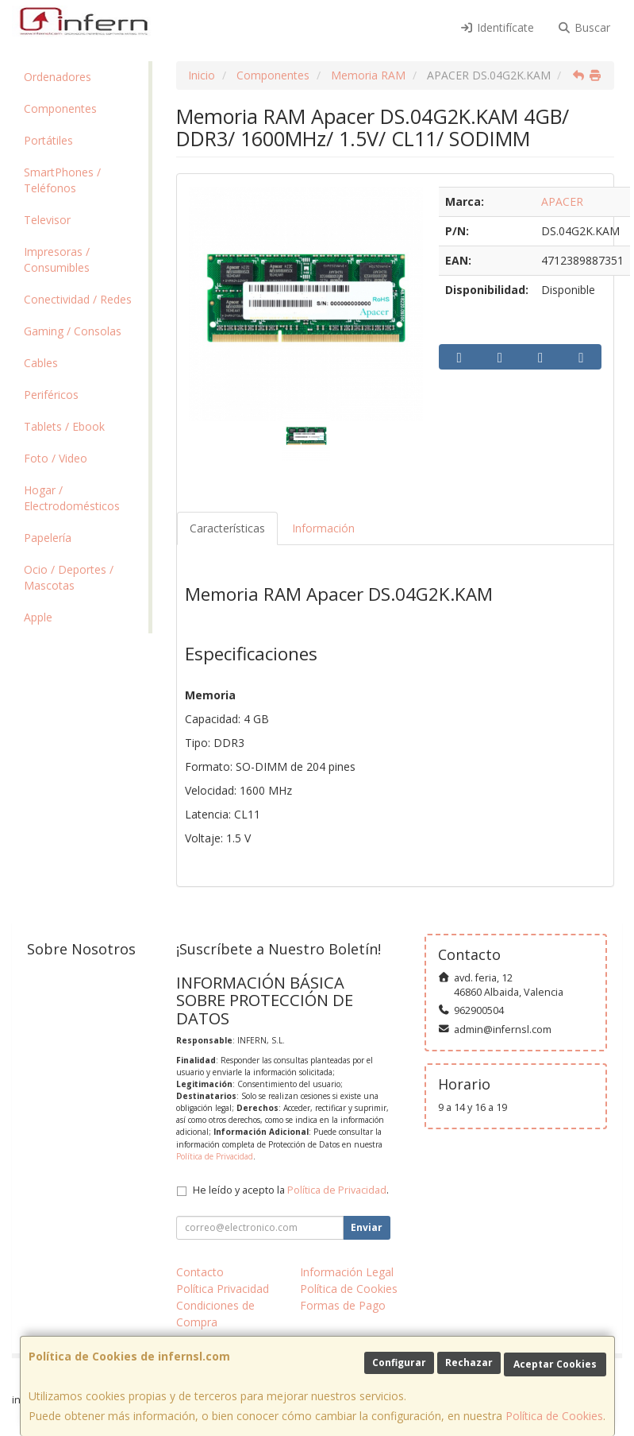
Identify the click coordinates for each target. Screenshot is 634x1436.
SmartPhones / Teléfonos (62, 180)
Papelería (47, 537)
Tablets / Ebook (64, 426)
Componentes (60, 108)
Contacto (200, 1271)
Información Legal (347, 1271)
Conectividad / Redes (78, 299)
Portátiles (48, 140)
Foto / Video (55, 458)
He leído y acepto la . (291, 1190)
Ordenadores (57, 76)
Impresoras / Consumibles (57, 259)
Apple (38, 617)
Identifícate (496, 27)
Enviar (366, 1227)
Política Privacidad (222, 1288)
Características (227, 528)
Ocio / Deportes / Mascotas (68, 577)
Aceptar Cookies (555, 1364)
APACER (562, 201)
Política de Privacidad (214, 1156)
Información (323, 528)
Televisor (47, 219)
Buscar (584, 27)
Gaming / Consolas (72, 331)
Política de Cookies (554, 1415)
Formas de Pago (343, 1305)
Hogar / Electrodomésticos (72, 497)
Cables (41, 362)
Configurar (399, 1362)
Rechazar (469, 1362)
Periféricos (51, 394)
